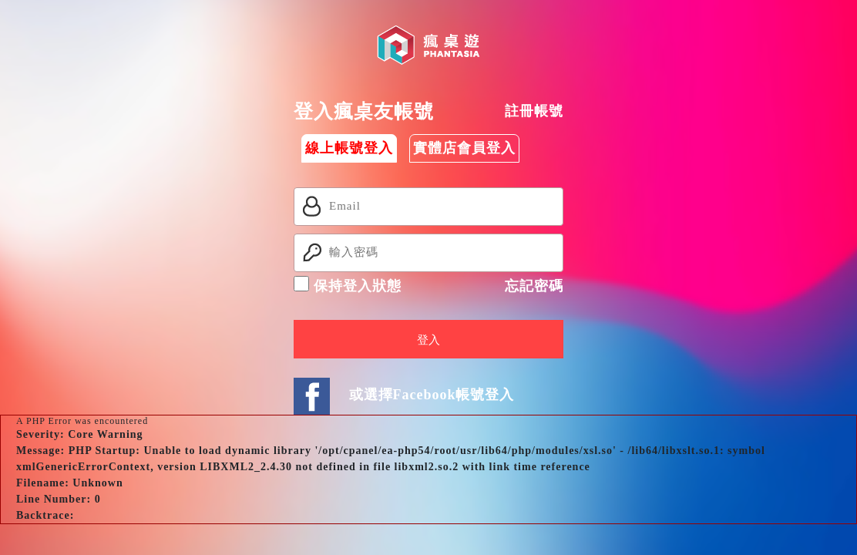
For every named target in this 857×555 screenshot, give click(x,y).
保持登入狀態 (348, 285)
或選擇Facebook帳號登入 (432, 394)
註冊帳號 (534, 111)
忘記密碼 (534, 286)
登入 (428, 340)
